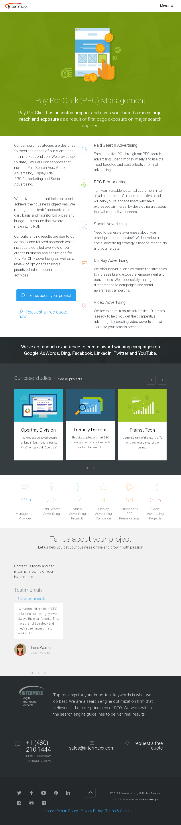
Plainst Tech (142, 430)
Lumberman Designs (148, 799)
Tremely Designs (90, 429)
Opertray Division (38, 430)
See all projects (70, 379)
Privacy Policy (91, 811)
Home (49, 811)
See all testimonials (31, 598)
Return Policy (67, 811)
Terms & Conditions (121, 811)
